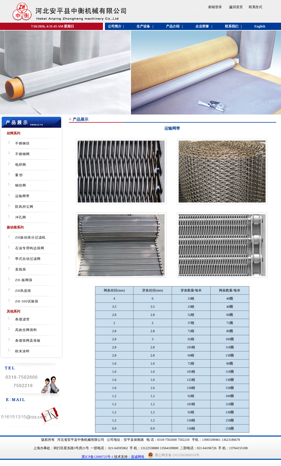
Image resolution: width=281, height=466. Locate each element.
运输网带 (22, 196)
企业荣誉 (202, 26)
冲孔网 (20, 217)
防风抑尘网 (24, 207)
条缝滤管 (22, 319)
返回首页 (236, 7)
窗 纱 (19, 175)
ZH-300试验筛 (26, 301)
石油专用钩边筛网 (29, 248)
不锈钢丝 (22, 143)
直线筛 (20, 269)
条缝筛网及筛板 (28, 340)
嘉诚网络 (137, 457)
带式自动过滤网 (28, 259)
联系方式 (255, 7)
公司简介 (114, 26)
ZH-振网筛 (24, 280)
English (259, 26)
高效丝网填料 (26, 330)
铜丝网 (20, 185)
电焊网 (20, 165)
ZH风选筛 (23, 291)
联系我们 (231, 26)
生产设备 (143, 26)
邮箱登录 (215, 7)
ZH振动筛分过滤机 (30, 237)
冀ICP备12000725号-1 (97, 457)
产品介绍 (172, 26)
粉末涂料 (22, 351)
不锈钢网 (22, 154)
